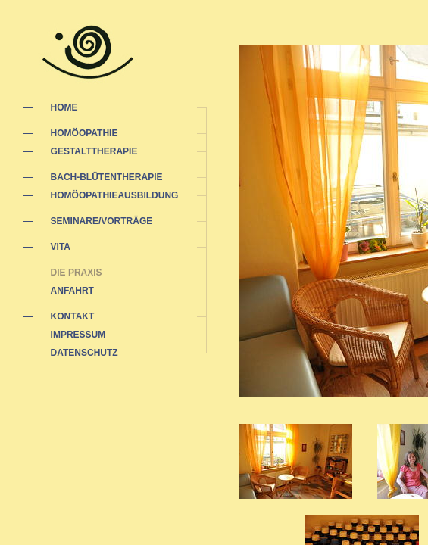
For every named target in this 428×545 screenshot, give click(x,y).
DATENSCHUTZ (84, 352)
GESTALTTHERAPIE (94, 151)
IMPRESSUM (78, 334)
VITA (60, 246)
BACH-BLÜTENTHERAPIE (107, 177)
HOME (64, 107)
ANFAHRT (72, 290)
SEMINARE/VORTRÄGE (102, 221)
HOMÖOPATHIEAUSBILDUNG (115, 195)
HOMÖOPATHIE (84, 133)
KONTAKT (73, 316)
